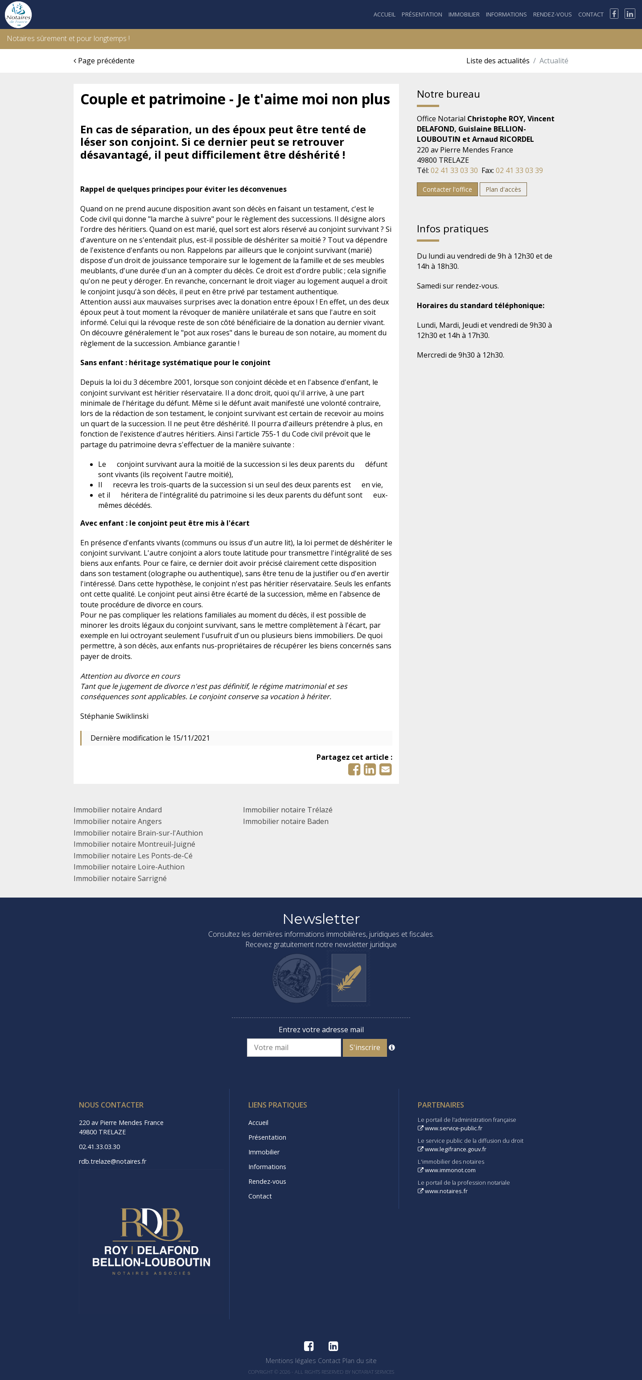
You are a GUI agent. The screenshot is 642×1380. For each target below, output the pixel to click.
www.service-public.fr (450, 1128)
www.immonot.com (447, 1170)
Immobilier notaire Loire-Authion (129, 867)
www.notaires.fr (443, 1191)
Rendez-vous (552, 14)
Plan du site (359, 1360)
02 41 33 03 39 (519, 170)
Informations (506, 14)
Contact (591, 14)
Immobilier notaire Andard (118, 810)
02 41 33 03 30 (454, 170)
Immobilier (464, 14)
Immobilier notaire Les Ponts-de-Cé (133, 856)
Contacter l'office (447, 189)
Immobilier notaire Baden (286, 821)
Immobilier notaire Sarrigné (120, 878)
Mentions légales (291, 1360)
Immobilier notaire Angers (118, 821)
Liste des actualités (498, 61)
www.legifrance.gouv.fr (452, 1149)
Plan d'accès (503, 189)
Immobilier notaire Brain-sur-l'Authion (138, 833)
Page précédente (104, 61)
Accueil (384, 14)
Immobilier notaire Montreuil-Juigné (134, 844)
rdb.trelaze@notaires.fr (112, 1161)
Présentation (422, 14)
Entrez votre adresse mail (321, 1029)
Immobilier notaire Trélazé (288, 810)
